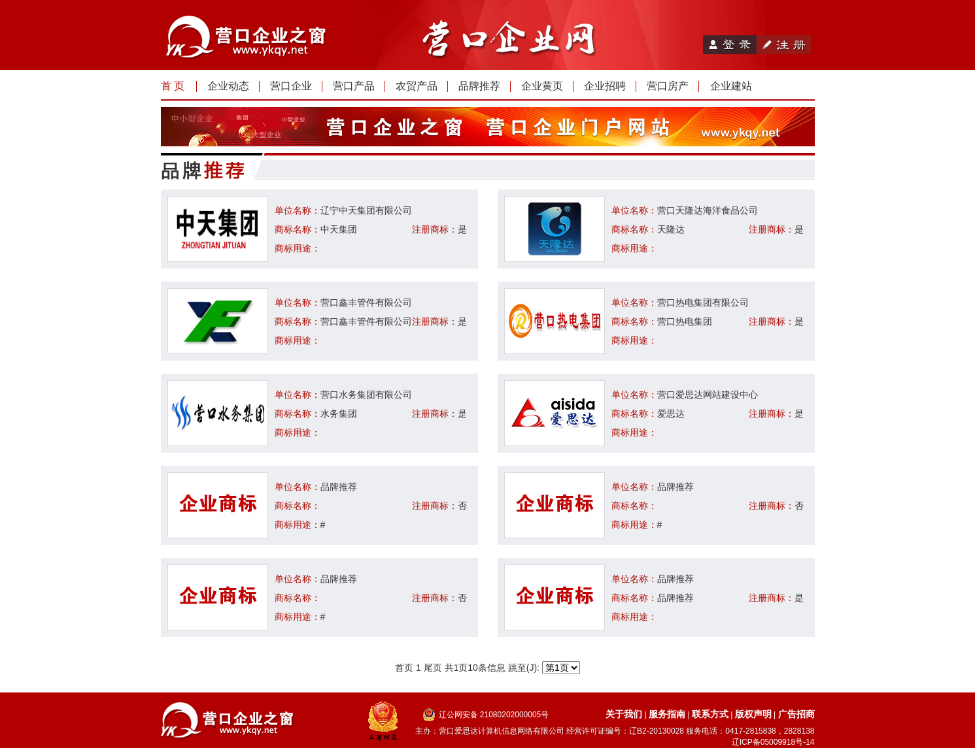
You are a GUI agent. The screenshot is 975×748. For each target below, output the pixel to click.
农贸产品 (416, 85)
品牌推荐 (479, 85)
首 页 (172, 85)
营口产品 (354, 85)
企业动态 (228, 85)
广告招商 (796, 714)
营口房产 (668, 85)
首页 (404, 667)
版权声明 (753, 714)
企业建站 (731, 85)
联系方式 (710, 714)
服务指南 (667, 714)
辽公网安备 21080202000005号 (494, 714)
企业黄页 (542, 85)
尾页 (433, 667)
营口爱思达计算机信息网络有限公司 (501, 731)
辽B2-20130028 (656, 731)
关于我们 (624, 714)
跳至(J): (544, 667)
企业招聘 (605, 85)
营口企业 (291, 85)
